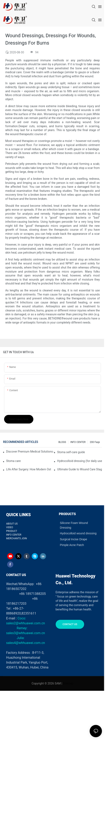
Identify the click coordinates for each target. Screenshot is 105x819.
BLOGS (62, 442)
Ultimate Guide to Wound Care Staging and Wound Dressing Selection (79, 469)
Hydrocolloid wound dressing (78, 533)
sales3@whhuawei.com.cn (25, 633)
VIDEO (9, 527)
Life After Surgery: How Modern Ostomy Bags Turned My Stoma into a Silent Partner (28, 469)
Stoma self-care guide (71, 452)
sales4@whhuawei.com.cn (26, 643)
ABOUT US (12, 523)
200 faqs (95, 442)
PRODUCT (11, 531)
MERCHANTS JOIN (16, 538)
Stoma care (13, 461)
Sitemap (68, 683)
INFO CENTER (78, 442)
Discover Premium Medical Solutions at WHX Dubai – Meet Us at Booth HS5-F (30, 451)
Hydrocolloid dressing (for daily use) (79, 461)
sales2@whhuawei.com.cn (25, 623)
